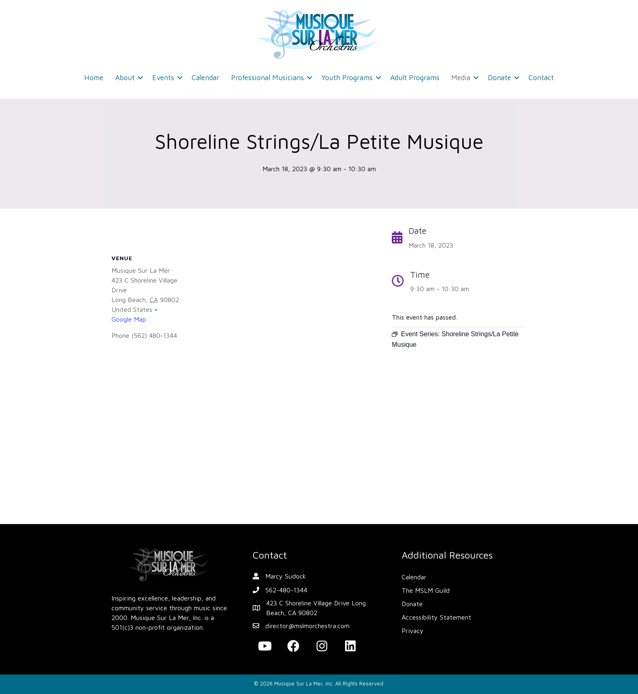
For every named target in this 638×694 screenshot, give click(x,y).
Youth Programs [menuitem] (347, 77)
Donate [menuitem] (499, 77)
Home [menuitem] (93, 77)
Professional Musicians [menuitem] (267, 77)
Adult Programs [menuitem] (414, 77)
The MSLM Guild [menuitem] (426, 590)
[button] (140, 78)
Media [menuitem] (460, 77)
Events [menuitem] (163, 77)
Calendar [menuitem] (205, 77)
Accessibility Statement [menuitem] (436, 617)
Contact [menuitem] (541, 77)
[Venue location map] (243, 434)
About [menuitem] (125, 77)
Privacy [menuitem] (413, 630)
